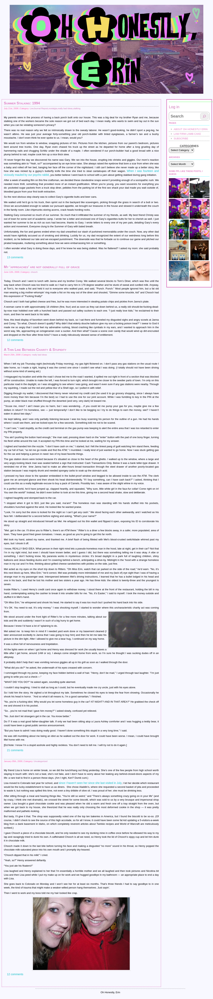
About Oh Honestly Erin (191, 129)
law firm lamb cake (187, 133)
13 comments (15, 257)
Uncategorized (40, 761)
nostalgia (53, 108)
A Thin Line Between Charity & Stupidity (35, 350)
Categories (189, 145)
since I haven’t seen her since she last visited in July (90, 782)
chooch (34, 272)
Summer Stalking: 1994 (22, 103)
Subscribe (181, 138)
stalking (76, 108)
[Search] (204, 116)
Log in (174, 107)
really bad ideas (65, 108)
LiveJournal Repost (39, 108)
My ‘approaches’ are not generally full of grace (42, 267)
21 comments (15, 750)
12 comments (15, 340)
